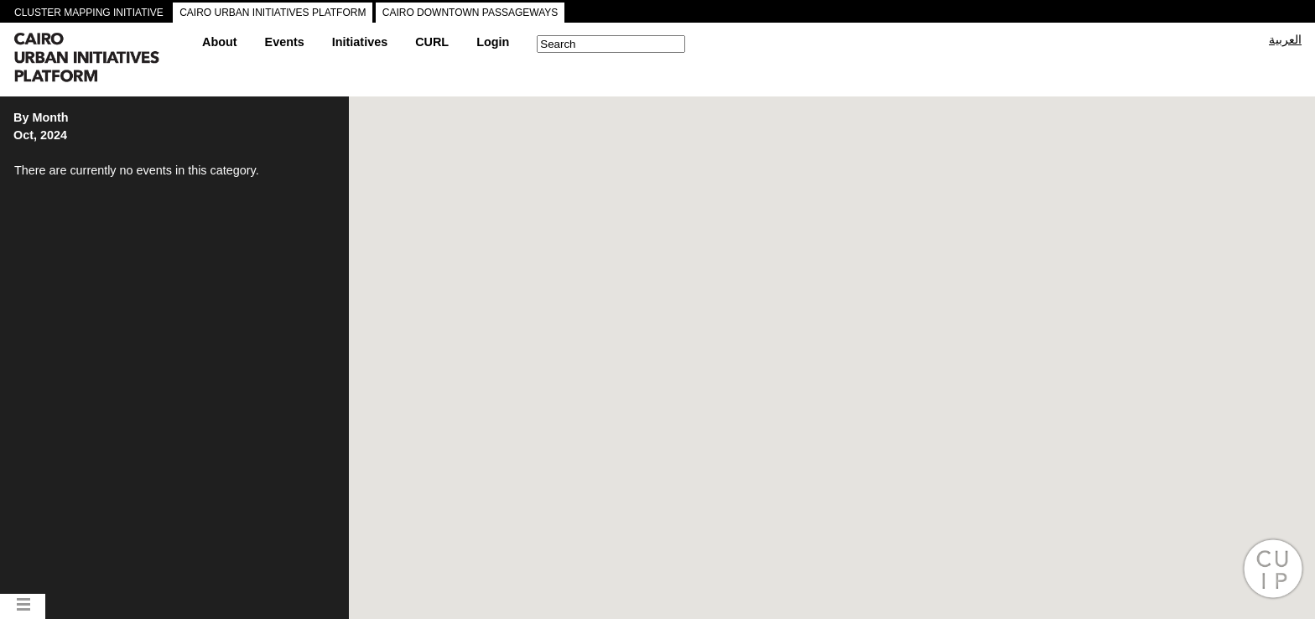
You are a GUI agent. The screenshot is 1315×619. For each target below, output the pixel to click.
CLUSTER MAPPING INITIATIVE (89, 12)
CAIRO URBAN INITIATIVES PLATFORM (272, 12)
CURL (432, 42)
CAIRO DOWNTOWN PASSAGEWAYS (470, 12)
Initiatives (359, 42)
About (219, 42)
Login (492, 42)
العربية (1285, 39)
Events (284, 42)
